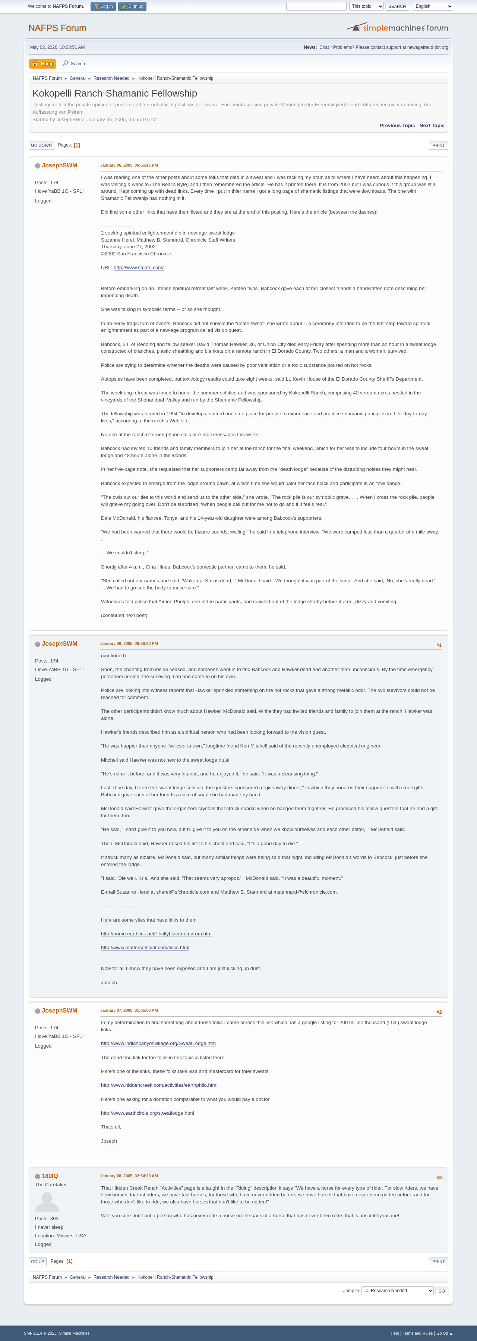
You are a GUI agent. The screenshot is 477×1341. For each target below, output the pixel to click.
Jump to (351, 1290)
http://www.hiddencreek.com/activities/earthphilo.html (159, 1085)
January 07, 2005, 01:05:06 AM (129, 1010)
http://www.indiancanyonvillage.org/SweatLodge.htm (158, 1043)
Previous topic (397, 125)
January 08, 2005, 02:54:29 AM (129, 1176)
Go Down (41, 145)
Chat (324, 47)
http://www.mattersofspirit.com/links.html (145, 947)
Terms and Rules (418, 1333)
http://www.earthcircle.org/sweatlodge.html (147, 1113)
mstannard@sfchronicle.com (305, 892)
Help (395, 1333)
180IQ (50, 1176)
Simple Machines (74, 1333)
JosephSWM (59, 165)
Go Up (37, 1261)
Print (438, 145)
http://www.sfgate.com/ (139, 267)
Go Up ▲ (444, 1333)
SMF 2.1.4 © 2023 (40, 1333)
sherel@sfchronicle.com (182, 892)
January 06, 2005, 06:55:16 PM (129, 165)
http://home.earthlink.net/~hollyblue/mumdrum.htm (156, 934)
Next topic (432, 125)
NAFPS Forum (57, 28)
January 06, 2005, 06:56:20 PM (129, 643)
